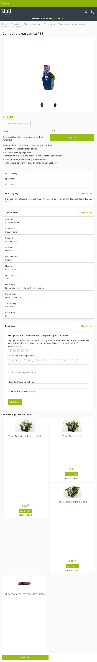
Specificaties (11, 178)
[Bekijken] (92, 12)
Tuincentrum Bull (10, 598)
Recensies (10, 184)
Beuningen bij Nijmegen (13, 606)
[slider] (18, 350)
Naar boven (86, 193)
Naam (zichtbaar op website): (22, 372)
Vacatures (7, 591)
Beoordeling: (14, 346)
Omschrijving (11, 173)
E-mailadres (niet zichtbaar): (21, 391)
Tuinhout (45, 648)
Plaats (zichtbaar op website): (22, 382)
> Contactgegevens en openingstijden (22, 503)
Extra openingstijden (12, 546)
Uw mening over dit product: (21, 355)
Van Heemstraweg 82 (13, 602)
